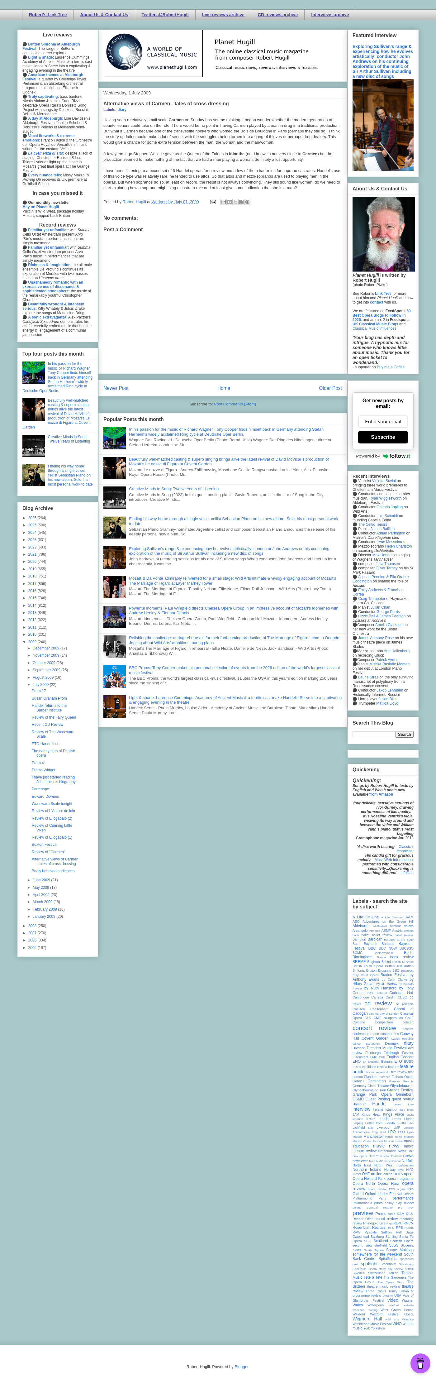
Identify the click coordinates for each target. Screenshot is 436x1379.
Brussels (384, 970)
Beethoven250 (383, 953)
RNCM (409, 1223)
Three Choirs (376, 1291)
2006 (33, 940)
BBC (372, 948)
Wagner (408, 1300)
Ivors (410, 1109)
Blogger (241, 1366)
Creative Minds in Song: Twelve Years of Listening (174, 488)
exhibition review (374, 1067)
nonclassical (392, 1161)
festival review (375, 1072)
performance (403, 1198)
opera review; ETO (381, 1189)
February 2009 (45, 909)
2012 (33, 620)
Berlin (409, 952)
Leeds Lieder (403, 1119)
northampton (405, 1165)
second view (362, 1245)
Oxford (358, 1194)
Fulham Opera (403, 1077)
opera (409, 1174)
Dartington (373, 1043)
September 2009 (47, 670)
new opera (360, 1156)
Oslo (410, 1189)
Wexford (359, 1314)
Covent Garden (375, 1038)
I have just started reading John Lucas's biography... (55, 779)
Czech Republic (402, 1038)
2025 (33, 525)
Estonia (386, 1061)
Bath (356, 944)
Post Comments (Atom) (235, 404)
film (388, 1072)
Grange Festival (400, 1090)
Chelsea (359, 1009)
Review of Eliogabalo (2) (52, 818)
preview (363, 1213)
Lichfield (359, 1127)
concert (408, 1022)
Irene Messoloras (391, 542)
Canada (377, 997)
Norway (390, 1169)
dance (357, 1043)
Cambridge (361, 997)
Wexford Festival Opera (392, 1314)
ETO (398, 1061)
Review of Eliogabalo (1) (52, 837)
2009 (33, 642)
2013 (33, 612)
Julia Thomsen (388, 564)
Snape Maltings (400, 1250)
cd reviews (405, 1004)
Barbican (374, 939)
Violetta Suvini (384, 481)
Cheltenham (379, 1009)
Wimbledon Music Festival (372, 1324)
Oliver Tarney (386, 568)
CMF (377, 1018)
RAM (400, 1214)
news (408, 1155)
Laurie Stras (367, 677)
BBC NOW (388, 948)
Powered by (383, 455)
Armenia (374, 930)
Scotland (380, 1241)
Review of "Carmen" (48, 852)
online (387, 1174)
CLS (367, 1018)
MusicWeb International (394, 860)
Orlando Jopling (390, 507)
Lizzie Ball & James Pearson (381, 616)
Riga (389, 1223)
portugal (372, 1207)
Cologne (359, 1022)
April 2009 (41, 895)
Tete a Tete (373, 1277)
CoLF (409, 1018)
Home (223, 388)
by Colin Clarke (394, 979)
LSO (401, 1132)
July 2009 (41, 684)
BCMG (358, 953)
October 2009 (44, 663)
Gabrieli (358, 1081)
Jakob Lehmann (390, 690)
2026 (33, 518)
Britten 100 (393, 966)
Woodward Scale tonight (52, 804)
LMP (396, 1127)
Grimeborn (405, 1094)
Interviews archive (330, 14)
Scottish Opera (402, 1241)
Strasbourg (406, 1264)
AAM (409, 917)
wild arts (392, 1319)
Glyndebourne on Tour (369, 1090)
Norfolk (408, 1161)
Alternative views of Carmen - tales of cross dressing (55, 861)
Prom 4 (38, 763)
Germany (359, 1086)
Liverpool (383, 1127)
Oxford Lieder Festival (383, 1194)
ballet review (382, 935)
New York (375, 1156)
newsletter (360, 1161)
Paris (382, 1198)
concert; (408, 1029)
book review (402, 957)
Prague (388, 1207)
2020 (33, 561)
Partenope (40, 789)
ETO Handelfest (45, 744)
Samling (392, 1236)
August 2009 (44, 677)
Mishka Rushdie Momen (389, 664)
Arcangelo (360, 930)
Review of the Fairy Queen (54, 717)
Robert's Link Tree (48, 14)
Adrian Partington (390, 533)
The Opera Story (390, 1282)
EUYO (357, 1067)
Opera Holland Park (369, 1178)
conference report (366, 1034)
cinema (374, 1013)
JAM (356, 1114)
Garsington (376, 1081)
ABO (356, 921)
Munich (409, 1136)
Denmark (392, 1043)
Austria (397, 930)
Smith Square (374, 1250)
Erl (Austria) (371, 1061)
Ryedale (370, 1232)
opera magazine (400, 1178)
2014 (33, 605)
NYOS (357, 1174)
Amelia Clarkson (388, 625)
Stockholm (388, 1264)
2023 (33, 540)
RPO (391, 1227)
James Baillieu (383, 529)
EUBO (409, 1061)
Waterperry (375, 1305)
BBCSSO (407, 948)
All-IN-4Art (380, 926)
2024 (33, 532)
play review (405, 1203)
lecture (370, 1119)
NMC (379, 1161)
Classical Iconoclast (405, 849)
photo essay (384, 1203)
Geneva (394, 1081)
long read (379, 1132)
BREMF (359, 962)
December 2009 (46, 648)
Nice (372, 1161)
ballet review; (404, 935)
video (392, 1300)
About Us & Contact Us (104, 14)
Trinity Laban (398, 1291)
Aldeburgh (361, 926)
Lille (370, 1127)
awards (409, 930)
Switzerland (377, 1273)
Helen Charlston (398, 546)
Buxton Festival (44, 844)
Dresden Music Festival (387, 1048)
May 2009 (41, 887)
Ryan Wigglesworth (385, 498)
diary (121, 110)
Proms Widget (43, 770)
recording (407, 1219)
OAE (366, 1174)
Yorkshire (378, 1328)
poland (357, 1207)
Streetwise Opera (365, 1269)
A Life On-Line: (392, 917)
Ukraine (387, 1295)
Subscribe (383, 437)
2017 (33, 584)
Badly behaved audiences (53, 871)
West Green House (397, 1310)
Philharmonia (362, 1203)
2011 (33, 627)
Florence (384, 1077)
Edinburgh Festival (399, 1053)
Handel (379, 1103)
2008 (33, 926)
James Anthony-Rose (376, 638)
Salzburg (377, 1236)
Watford (394, 1305)
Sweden (359, 1273)
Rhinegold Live (374, 1223)
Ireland (378, 1109)
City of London (389, 1013)
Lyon (410, 1132)
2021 (33, 554)
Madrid (357, 1136)
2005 (33, 948)
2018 (33, 576)
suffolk (409, 1269)
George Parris (388, 612)
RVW (356, 1232)
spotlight (369, 1263)
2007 (33, 933)
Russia (409, 1227)
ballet (365, 935)
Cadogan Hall (401, 993)
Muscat (389, 1141)
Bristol (386, 962)
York (366, 1328)
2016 (33, 591)
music (399, 1141)
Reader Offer (363, 1219)
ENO (357, 1061)
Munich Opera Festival (368, 1141)
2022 (33, 547)
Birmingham (362, 957)
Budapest (407, 970)
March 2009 (43, 902)
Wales (358, 1305)
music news (386, 1145)
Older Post (330, 388)
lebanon (358, 1119)
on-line (376, 1174)
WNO (397, 1324)
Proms (380, 1214)
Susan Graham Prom (49, 698)
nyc (401, 1169)
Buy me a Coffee (391, 367)
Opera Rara (388, 1183)
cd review (378, 1003)
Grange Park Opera (372, 1094)
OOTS (398, 1174)
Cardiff (391, 997)
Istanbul (391, 1109)
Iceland (397, 1104)
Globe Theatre (378, 1086)
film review (399, 1072)
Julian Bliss (388, 699)
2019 (33, 569)
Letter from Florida (380, 1123)
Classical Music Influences (374, 328)
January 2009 (44, 916)
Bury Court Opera (365, 975)
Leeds (383, 1119)
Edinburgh (373, 1053)
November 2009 (46, 655)
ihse (411, 1104)
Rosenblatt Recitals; (369, 1227)
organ (401, 1189)
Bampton (359, 939)
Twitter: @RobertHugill (165, 14)
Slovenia (407, 1245)
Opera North (364, 1183)
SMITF (357, 1250)
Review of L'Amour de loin (53, 811)
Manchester (373, 1136)
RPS (399, 1227)
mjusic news (393, 1136)
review (357, 1223)
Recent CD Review (47, 724)
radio (391, 1214)
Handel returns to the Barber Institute (49, 707)
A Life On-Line (366, 917)
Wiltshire (408, 1319)
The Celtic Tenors (372, 524)
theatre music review (383, 1286)
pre (400, 1207)
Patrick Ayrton (387, 660)
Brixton (371, 970)
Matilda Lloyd (387, 703)
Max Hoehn (381, 555)
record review (386, 1219)
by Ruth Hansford (380, 988)
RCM (410, 1214)
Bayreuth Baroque (379, 944)
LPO (392, 1132)
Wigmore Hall (367, 1318)
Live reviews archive (223, 14)
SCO (367, 1241)
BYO (371, 993)
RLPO (397, 1223)
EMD (373, 1057)
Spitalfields (387, 1259)
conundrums (389, 1034)
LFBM (401, 1123)
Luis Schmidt (387, 516)
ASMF (386, 930)
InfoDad (407, 873)
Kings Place (393, 1114)
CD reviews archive (278, 14)
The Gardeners (395, 1277)
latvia (410, 1114)
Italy (402, 1109)
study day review (391, 1269)
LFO (411, 1123)
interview (361, 1109)
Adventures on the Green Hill (388, 921)
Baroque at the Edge (399, 939)
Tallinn (393, 1273)
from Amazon (381, 794)
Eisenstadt (360, 1057)
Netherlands (387, 1151)
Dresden (359, 1048)
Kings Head (371, 1114)
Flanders (370, 1077)
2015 (33, 598)
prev (411, 1207)
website (408, 1305)
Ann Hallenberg (397, 651)
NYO (410, 1169)
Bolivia (381, 957)
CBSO (402, 997)
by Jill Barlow (387, 984)
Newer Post (116, 388)
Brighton (373, 962)
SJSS (393, 1245)
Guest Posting (378, 1099)
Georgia (408, 1081)
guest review (403, 1099)
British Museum (403, 962)
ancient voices (402, 926)
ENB (382, 1057)
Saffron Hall (391, 1232)
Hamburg (359, 1104)
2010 (33, 634)
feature (393, 1067)
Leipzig (358, 1123)
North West (384, 1165)
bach (356, 935)
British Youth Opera (368, 966)
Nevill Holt (406, 1151)
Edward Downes (45, 796)
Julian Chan (380, 607)
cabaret (382, 993)
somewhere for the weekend (377, 1254)
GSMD (358, 1099)
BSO (396, 970)
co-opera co (393, 1018)
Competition (384, 1022)
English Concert (400, 1057)
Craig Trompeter (371, 598)
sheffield (380, 1245)
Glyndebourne (402, 1086)
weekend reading (365, 1310)
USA (397, 1295)
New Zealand (392, 1156)
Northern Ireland (367, 1169)
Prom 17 (39, 691)
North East (362, 1165)
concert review (374, 1028)
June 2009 (42, 880)
